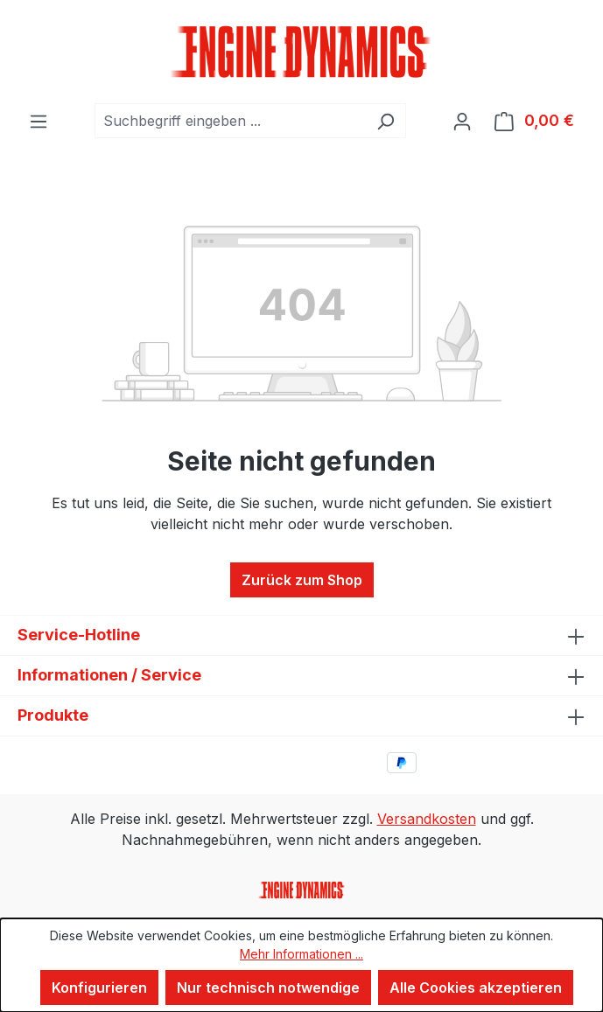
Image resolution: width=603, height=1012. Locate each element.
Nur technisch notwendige (268, 987)
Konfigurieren (99, 987)
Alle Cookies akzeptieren (475, 987)
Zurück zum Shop (302, 580)
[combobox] (230, 120)
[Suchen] (385, 120)
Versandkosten (426, 818)
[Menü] (39, 120)
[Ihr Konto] (462, 120)
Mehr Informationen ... (301, 953)
